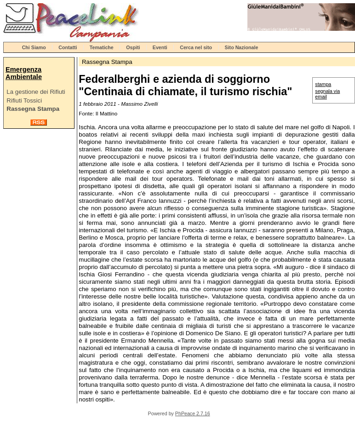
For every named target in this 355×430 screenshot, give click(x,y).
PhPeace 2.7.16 (192, 413)
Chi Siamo (34, 47)
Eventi (160, 47)
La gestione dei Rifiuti (35, 91)
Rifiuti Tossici (24, 100)
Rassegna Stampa (32, 108)
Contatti (67, 47)
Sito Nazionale (241, 47)
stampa (323, 84)
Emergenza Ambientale (24, 73)
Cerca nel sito (196, 47)
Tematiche (102, 47)
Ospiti (133, 47)
